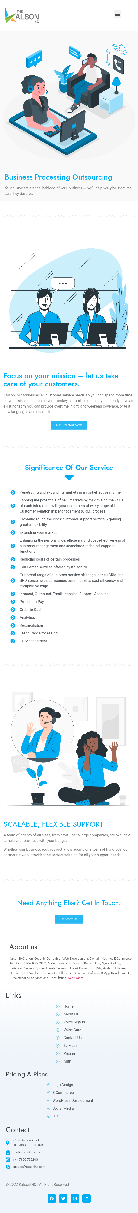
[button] (117, 14)
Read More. (76, 978)
